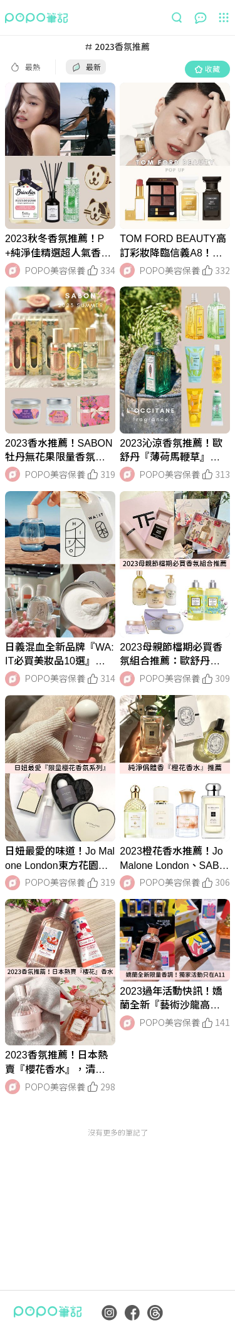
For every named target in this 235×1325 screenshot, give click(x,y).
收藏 (207, 68)
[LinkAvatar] (12, 270)
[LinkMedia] (60, 156)
